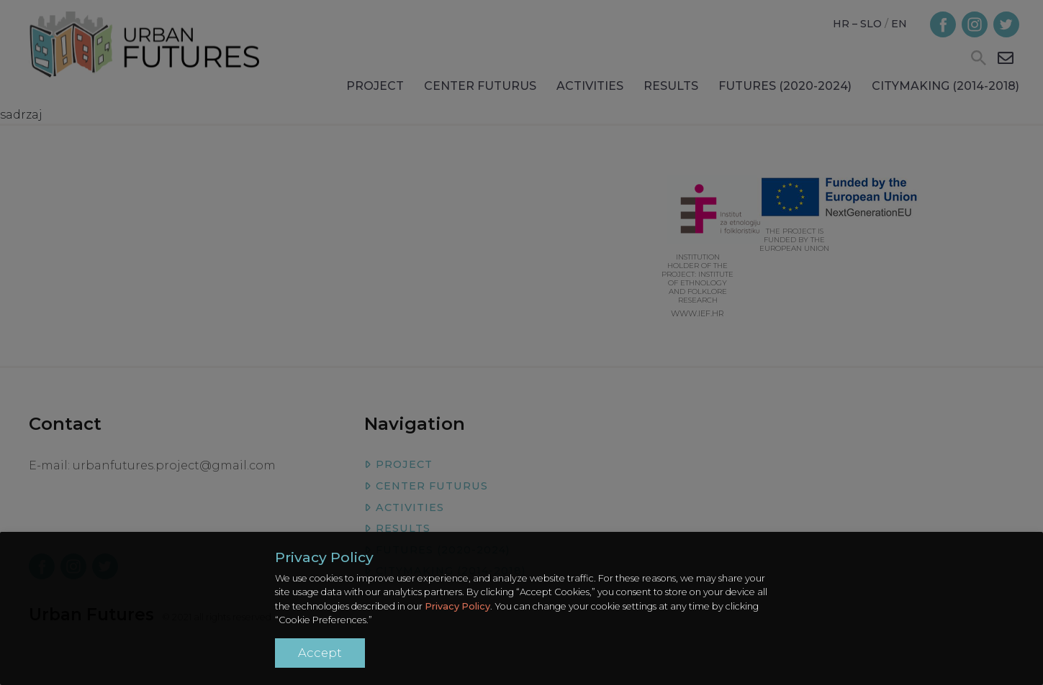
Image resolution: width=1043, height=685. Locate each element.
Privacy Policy (457, 606)
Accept (320, 652)
